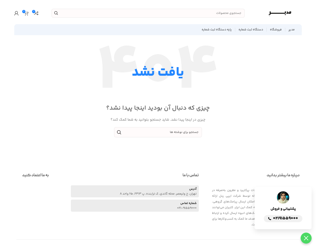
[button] (306, 238)
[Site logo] (280, 13)
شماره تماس (188, 203)
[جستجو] (148, 13)
